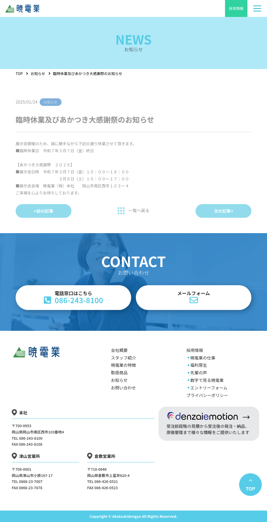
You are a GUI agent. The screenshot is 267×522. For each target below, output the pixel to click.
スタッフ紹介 (123, 358)
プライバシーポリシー (207, 395)
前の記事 (43, 215)
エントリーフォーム (209, 387)
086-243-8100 (73, 298)
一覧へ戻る (133, 214)
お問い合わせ (123, 387)
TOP (19, 73)
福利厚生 (198, 365)
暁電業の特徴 (123, 365)
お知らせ (38, 73)
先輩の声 (198, 372)
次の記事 (223, 215)
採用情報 (236, 8)
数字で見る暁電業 (207, 380)
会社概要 (119, 350)
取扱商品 (119, 372)
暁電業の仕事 (202, 358)
